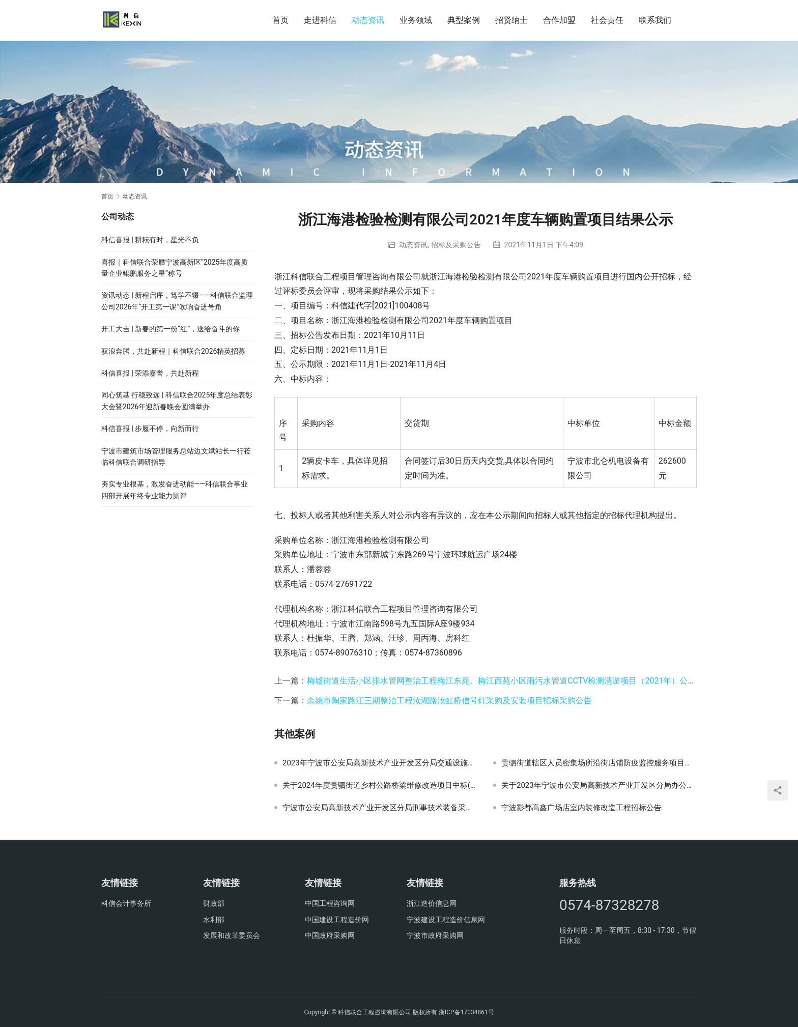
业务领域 (416, 20)
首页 (280, 20)
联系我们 (655, 20)
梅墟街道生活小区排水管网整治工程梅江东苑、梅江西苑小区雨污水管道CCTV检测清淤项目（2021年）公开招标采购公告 (526, 681)
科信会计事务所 (126, 903)
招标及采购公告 (456, 245)
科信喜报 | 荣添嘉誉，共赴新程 (150, 373)
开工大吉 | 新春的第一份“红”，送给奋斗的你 (170, 329)
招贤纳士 (511, 20)
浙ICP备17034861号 (466, 1012)
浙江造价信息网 (432, 903)
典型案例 (463, 20)
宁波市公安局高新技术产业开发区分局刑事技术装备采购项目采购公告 (380, 807)
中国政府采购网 (330, 935)
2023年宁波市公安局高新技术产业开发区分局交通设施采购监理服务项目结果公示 (380, 762)
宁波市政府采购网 (435, 935)
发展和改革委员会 (231, 935)
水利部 (213, 920)
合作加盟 (559, 20)
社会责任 (607, 20)
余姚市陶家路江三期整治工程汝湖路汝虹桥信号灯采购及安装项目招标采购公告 (449, 700)
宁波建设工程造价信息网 (446, 920)
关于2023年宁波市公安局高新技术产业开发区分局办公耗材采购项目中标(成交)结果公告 (599, 785)
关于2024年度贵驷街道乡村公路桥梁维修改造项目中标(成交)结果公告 (380, 785)
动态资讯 (368, 20)
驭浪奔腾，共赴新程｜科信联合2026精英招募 (173, 351)
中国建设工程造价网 (337, 920)
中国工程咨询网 (330, 903)
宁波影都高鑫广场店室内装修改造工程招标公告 (581, 807)
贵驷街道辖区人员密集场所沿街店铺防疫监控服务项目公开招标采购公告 (599, 762)
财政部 (213, 903)
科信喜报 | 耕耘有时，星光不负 (150, 240)
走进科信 (320, 20)
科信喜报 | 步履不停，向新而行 (150, 428)
